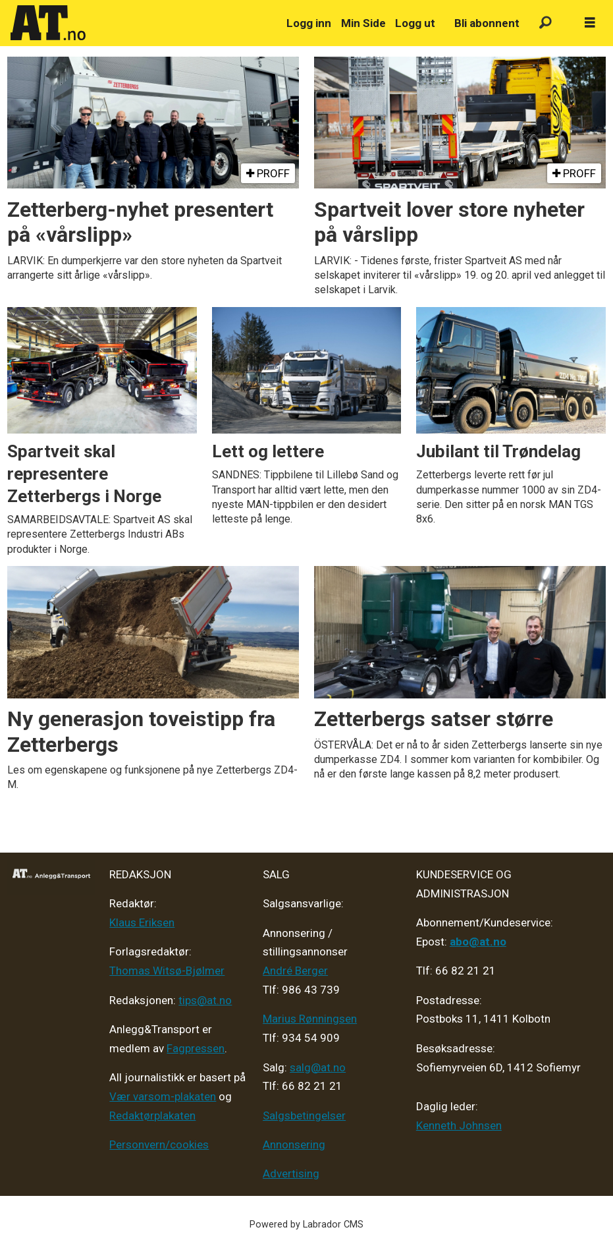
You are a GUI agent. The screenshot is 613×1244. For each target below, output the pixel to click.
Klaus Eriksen (141, 922)
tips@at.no (205, 1000)
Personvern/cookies (159, 1144)
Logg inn (308, 23)
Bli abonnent (487, 23)
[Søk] (545, 23)
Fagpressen (196, 1048)
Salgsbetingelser (304, 1115)
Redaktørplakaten (152, 1115)
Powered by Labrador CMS (306, 1224)
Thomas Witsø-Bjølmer (167, 970)
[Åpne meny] (590, 23)
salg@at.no (318, 1067)
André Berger (295, 970)
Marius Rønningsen (310, 1018)
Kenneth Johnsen (459, 1125)
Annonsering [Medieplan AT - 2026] (294, 1144)
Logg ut (415, 23)
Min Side (363, 23)
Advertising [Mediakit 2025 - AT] (291, 1173)
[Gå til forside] (141, 23)
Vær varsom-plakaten (162, 1096)
